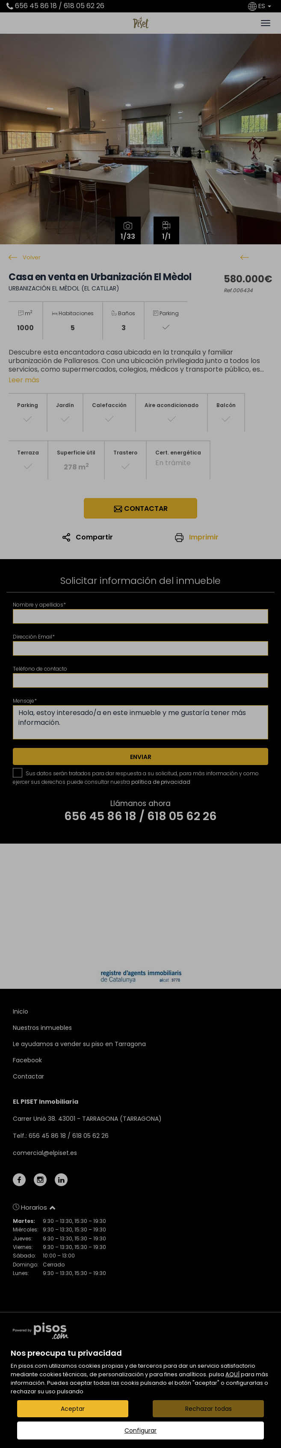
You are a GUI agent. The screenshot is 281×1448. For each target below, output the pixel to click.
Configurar (140, 1430)
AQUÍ (232, 1374)
